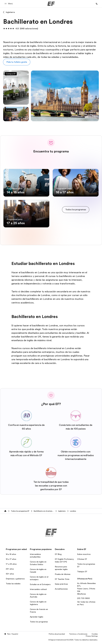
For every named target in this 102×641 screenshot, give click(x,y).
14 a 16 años (11, 553)
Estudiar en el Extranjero (40, 583)
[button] (9, 3)
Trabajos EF (82, 570)
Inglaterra (10, 12)
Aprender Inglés (36, 615)
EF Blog (58, 553)
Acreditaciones (61, 587)
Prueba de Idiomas (62, 573)
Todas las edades (13, 582)
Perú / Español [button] (11, 633)
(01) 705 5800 (83, 597)
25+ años (10, 567)
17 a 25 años (11, 562)
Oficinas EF (82, 558)
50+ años (10, 572)
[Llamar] (97, 4)
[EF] (51, 4)
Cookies (95, 632)
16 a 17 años (11, 558)
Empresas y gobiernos (15, 577)
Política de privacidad (57, 632)
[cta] (75, 209)
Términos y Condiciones (78, 632)
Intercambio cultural (38, 588)
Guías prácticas (61, 582)
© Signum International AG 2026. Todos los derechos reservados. (73, 638)
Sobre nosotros (84, 553)
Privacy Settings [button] (92, 635)
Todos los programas (39, 620)
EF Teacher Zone (62, 578)
